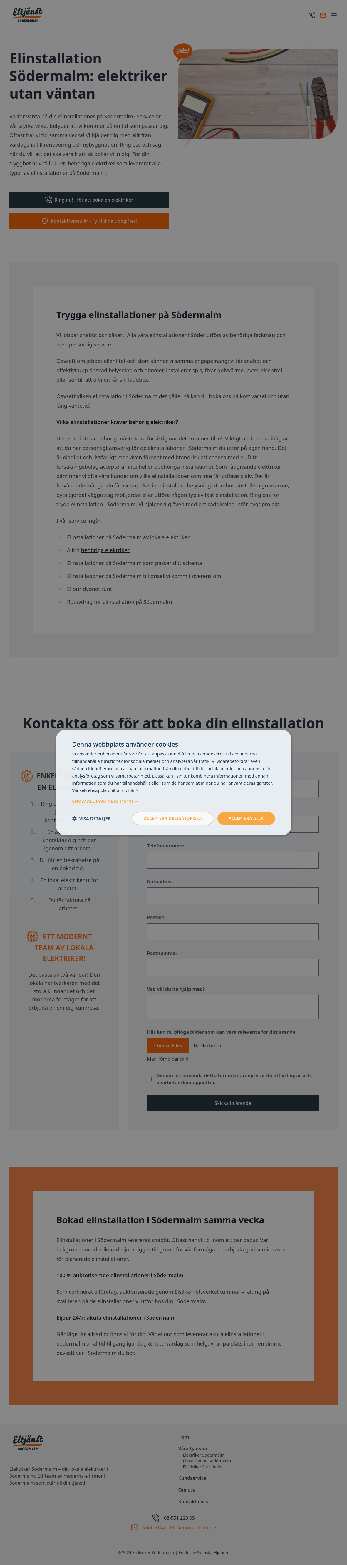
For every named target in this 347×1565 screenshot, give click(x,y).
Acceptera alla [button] (245, 818)
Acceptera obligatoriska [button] (171, 818)
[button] (173, 800)
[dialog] (173, 782)
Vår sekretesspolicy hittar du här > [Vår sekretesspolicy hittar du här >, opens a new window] (107, 790)
